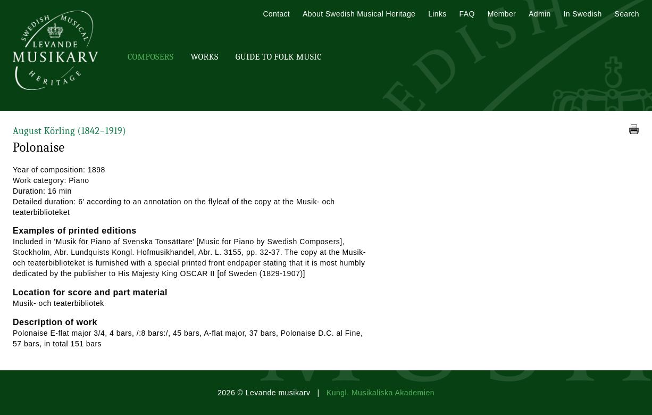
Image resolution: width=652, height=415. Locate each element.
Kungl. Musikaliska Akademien (380, 392)
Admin (539, 14)
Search (627, 14)
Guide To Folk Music (279, 57)
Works (204, 57)
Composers (150, 57)
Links (437, 14)
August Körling (70, 131)
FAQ (467, 14)
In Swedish (583, 14)
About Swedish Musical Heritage (359, 14)
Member (502, 14)
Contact (276, 14)
